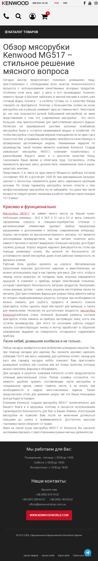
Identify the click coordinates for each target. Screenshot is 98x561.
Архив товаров (31, 555)
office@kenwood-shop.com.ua (47, 504)
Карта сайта (63, 555)
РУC (57, 3)
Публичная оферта (82, 555)
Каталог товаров (21, 32)
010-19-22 (39, 3)
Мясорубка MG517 (16, 213)
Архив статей (48, 555)
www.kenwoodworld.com (49, 515)
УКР (65, 3)
